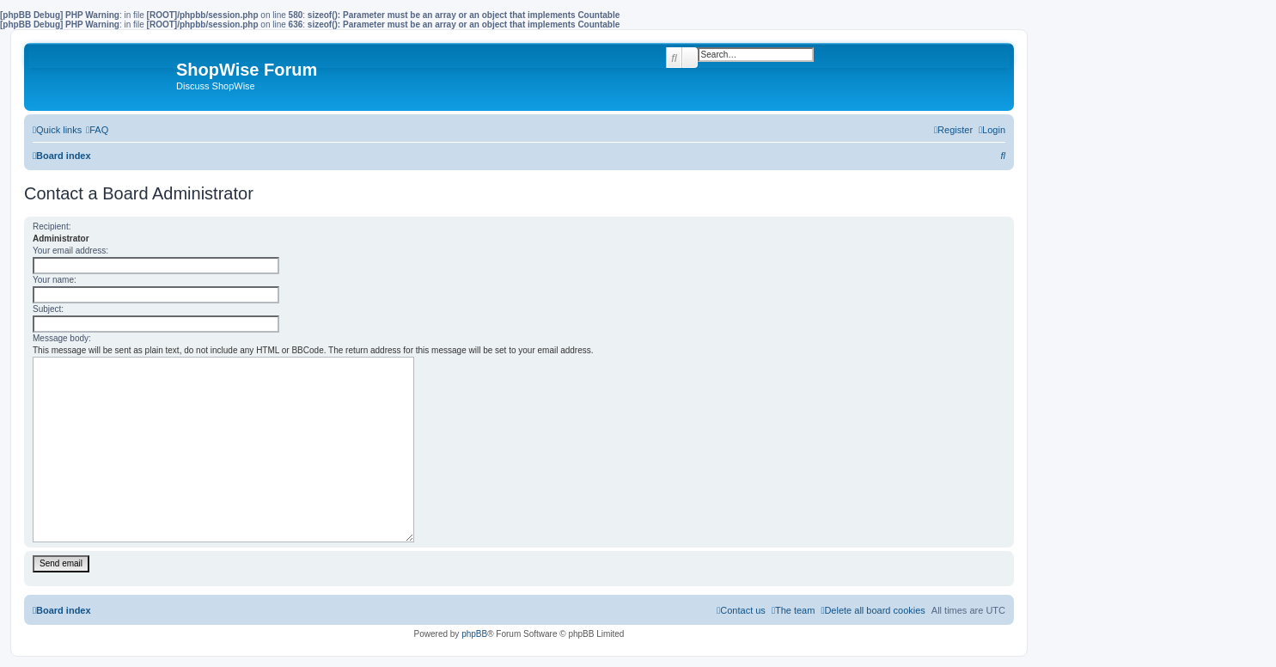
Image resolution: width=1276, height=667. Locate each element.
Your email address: (70, 250)
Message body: (62, 338)
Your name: (54, 280)
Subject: (48, 309)
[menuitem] (97, 129)
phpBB (474, 634)
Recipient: (51, 226)
